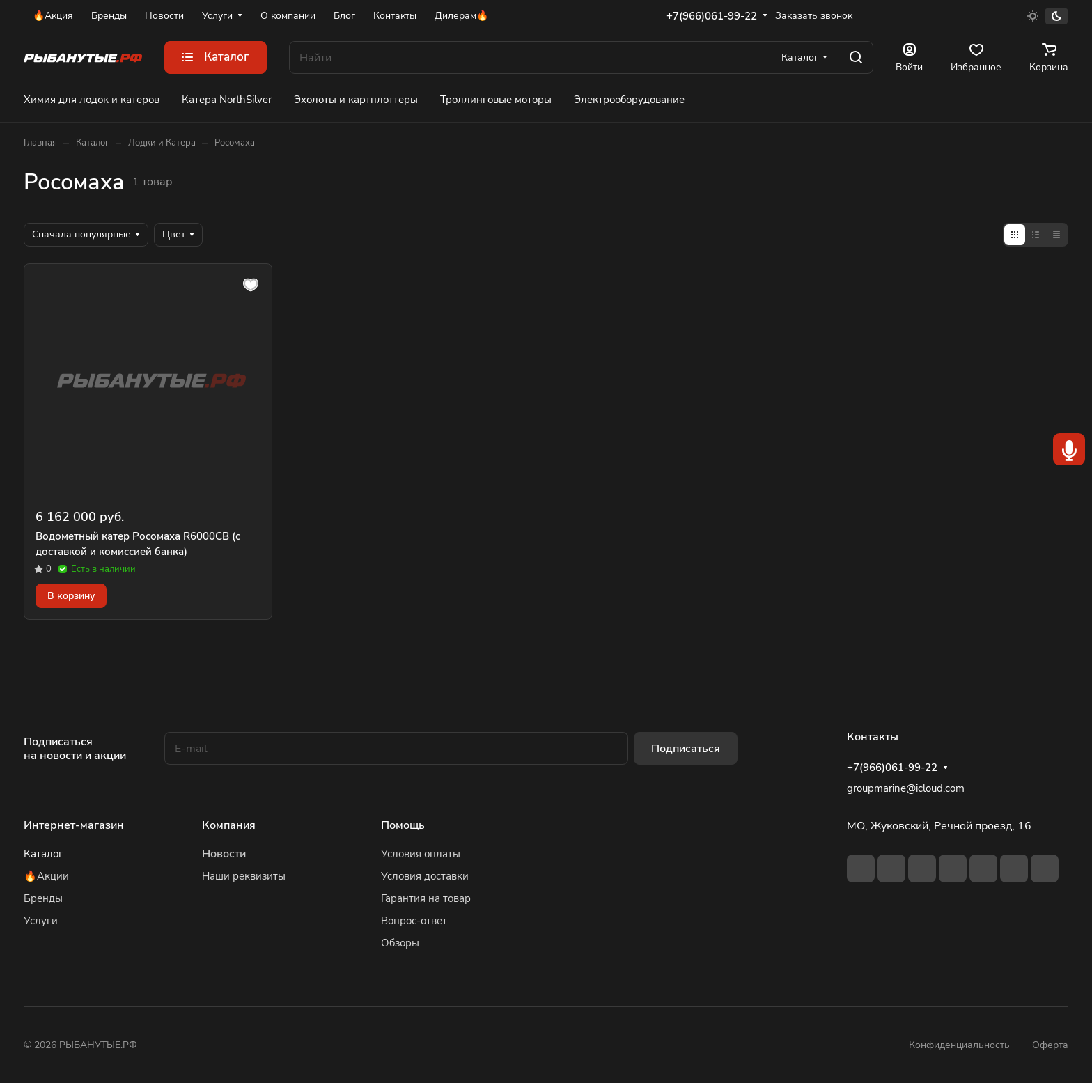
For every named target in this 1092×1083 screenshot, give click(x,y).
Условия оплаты (420, 854)
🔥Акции (46, 876)
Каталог (43, 854)
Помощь (403, 825)
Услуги (41, 921)
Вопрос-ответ (414, 921)
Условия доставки (425, 876)
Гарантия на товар (426, 898)
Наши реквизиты (244, 876)
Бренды (43, 898)
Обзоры (400, 943)
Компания (229, 825)
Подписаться (685, 748)
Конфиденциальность (959, 1045)
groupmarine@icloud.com (906, 788)
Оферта (1050, 1045)
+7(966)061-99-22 (711, 16)
